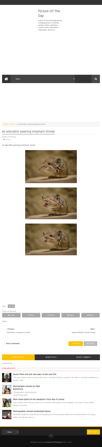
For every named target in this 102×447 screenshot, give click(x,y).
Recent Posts (51, 357)
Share (31, 315)
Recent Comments (83, 357)
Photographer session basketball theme (31, 411)
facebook (76, 344)
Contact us (93, 432)
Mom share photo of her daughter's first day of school (38, 399)
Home (5, 124)
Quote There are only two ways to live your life (34, 374)
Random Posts (18, 357)
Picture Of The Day (54, 442)
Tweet (11, 315)
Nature (12, 124)
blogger (90, 344)
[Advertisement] (51, 53)
